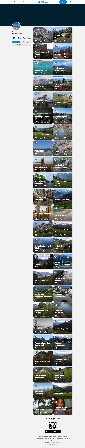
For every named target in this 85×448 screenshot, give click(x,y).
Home (50, 436)
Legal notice (53, 440)
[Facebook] (54, 442)
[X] (60, 442)
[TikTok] (57, 442)
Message (26, 42)
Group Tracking (39, 438)
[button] (70, 2)
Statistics (20, 45)
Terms (49, 438)
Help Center (67, 438)
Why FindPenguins (62, 436)
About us (55, 436)
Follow (16, 42)
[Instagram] (51, 442)
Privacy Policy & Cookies (57, 438)
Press (45, 438)
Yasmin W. (15, 32)
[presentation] (30, 37)
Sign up (63, 2)
